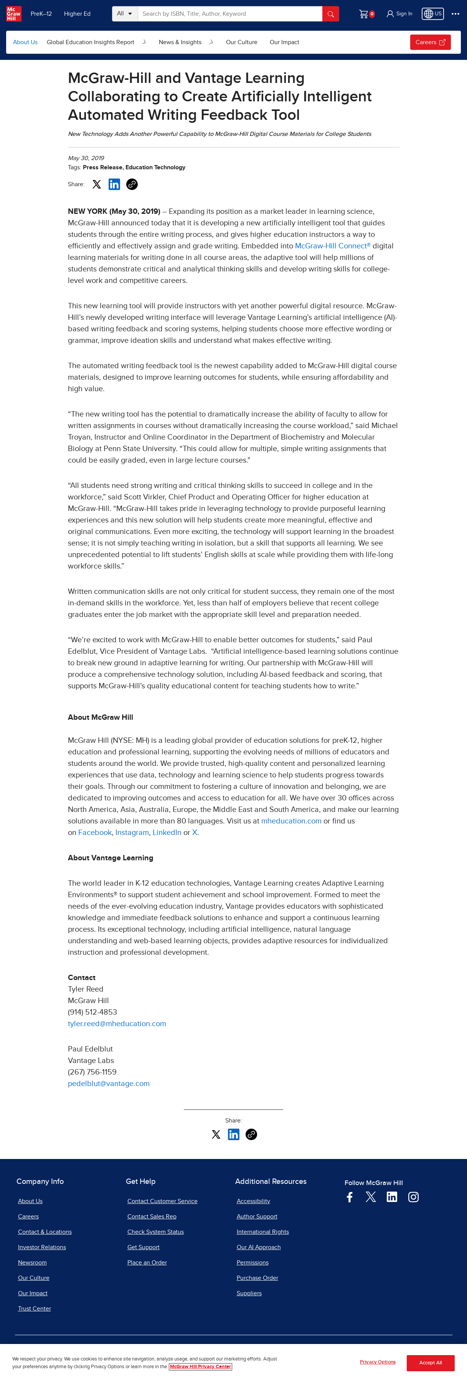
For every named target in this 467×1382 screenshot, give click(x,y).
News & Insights (180, 42)
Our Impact (284, 42)
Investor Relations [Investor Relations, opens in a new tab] (42, 1247)
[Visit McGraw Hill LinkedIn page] (392, 1197)
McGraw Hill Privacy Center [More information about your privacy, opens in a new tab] (200, 1366)
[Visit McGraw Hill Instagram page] (413, 1197)
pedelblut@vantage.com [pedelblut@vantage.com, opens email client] (109, 1084)
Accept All (430, 1363)
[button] (399, 13)
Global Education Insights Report (90, 42)
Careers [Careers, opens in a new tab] (28, 1216)
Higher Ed (77, 14)
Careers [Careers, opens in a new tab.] (431, 42)
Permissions (253, 1263)
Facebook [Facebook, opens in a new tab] (95, 832)
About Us (25, 42)
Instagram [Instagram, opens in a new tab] (132, 832)
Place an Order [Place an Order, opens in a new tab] (147, 1263)
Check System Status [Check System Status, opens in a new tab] (155, 1232)
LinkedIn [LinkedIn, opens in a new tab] (167, 832)
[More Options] (455, 13)
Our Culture (241, 42)
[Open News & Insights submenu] (211, 42)
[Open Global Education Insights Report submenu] (144, 42)
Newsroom (32, 1263)
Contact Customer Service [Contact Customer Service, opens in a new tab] (162, 1201)
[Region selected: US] (433, 14)
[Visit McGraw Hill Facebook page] (350, 1197)
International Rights (263, 1232)
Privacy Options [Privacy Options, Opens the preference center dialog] (378, 1362)
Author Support (257, 1216)
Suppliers (249, 1293)
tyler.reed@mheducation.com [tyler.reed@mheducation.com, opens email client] (117, 1024)
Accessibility (253, 1201)
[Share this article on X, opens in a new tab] (96, 184)
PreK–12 (41, 14)
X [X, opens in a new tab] (194, 832)
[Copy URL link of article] (132, 184)
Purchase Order (257, 1278)
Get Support (143, 1247)
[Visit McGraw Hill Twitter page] (371, 1196)
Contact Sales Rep (152, 1216)
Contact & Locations (45, 1232)
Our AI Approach (259, 1247)
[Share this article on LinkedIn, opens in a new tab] (114, 184)
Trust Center (34, 1309)
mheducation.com (291, 821)
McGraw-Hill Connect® (333, 246)
